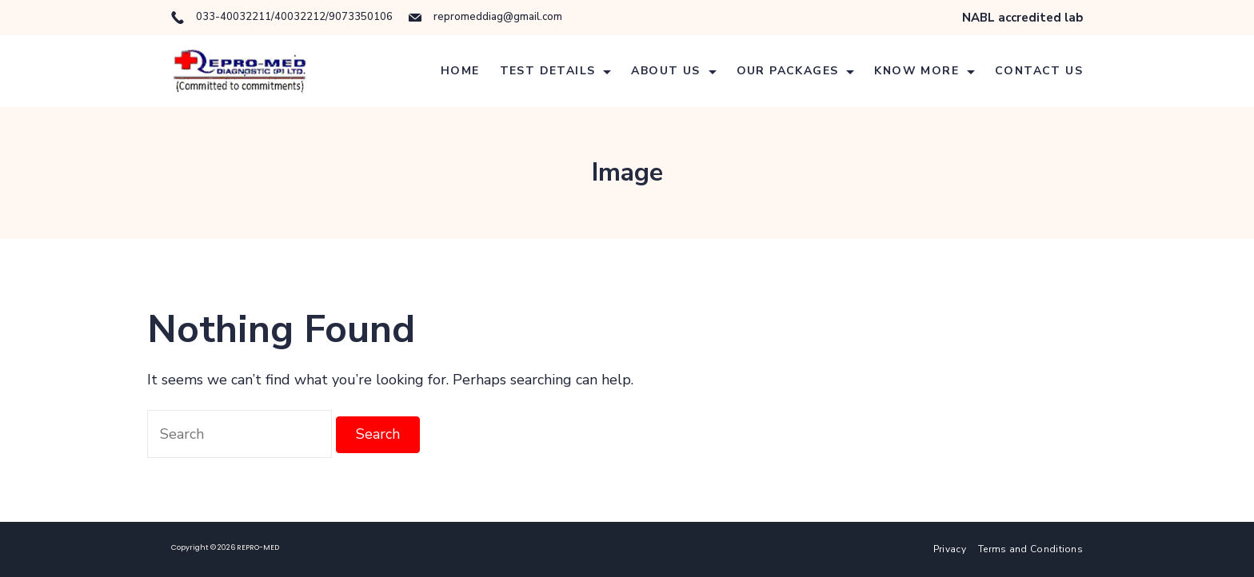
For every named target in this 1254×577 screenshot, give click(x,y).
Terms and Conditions (1030, 549)
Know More (924, 70)
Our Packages (796, 70)
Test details (556, 70)
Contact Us (1039, 70)
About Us (673, 70)
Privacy (949, 549)
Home (460, 70)
